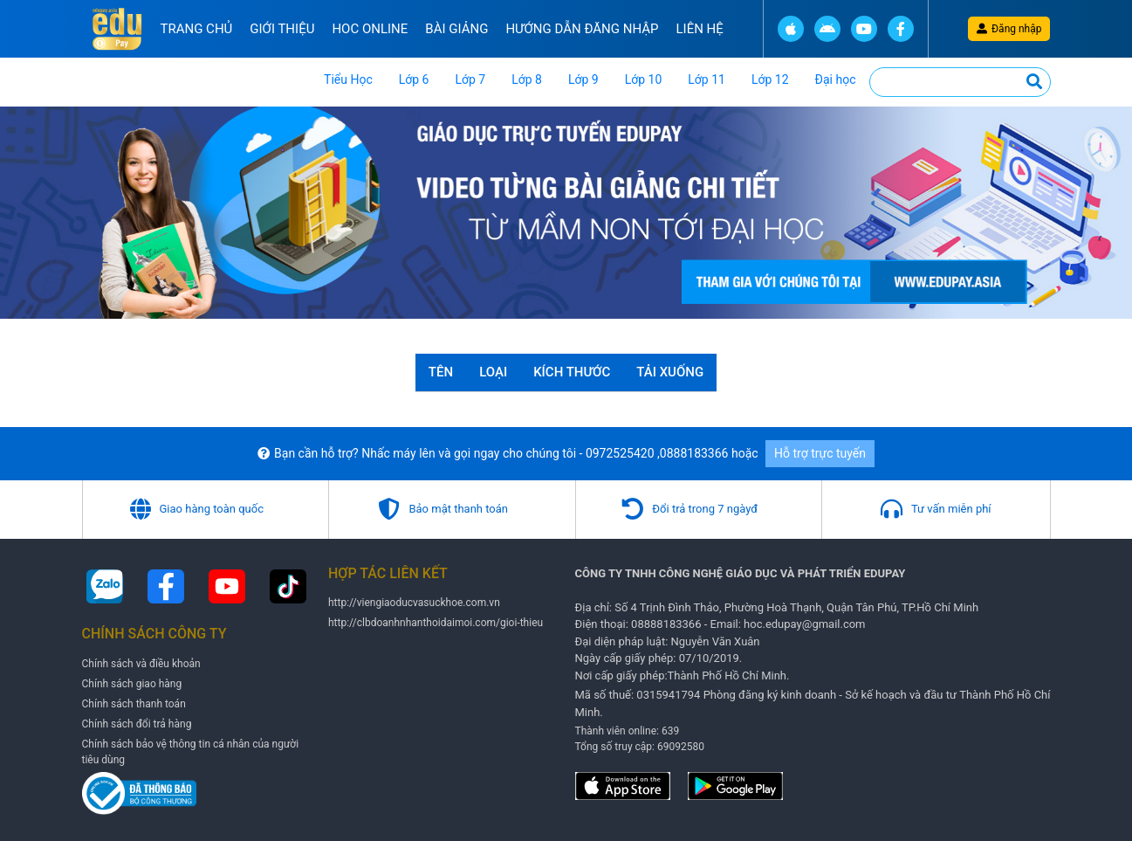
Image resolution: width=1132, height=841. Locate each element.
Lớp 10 (643, 79)
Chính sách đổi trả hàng (137, 724)
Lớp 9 (583, 79)
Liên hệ (700, 29)
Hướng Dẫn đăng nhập (581, 29)
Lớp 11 (706, 79)
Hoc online (370, 29)
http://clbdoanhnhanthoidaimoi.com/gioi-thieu (435, 623)
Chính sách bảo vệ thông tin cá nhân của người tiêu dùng (190, 752)
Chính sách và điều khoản (141, 664)
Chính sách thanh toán (134, 704)
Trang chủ (197, 29)
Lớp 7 (470, 79)
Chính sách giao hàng (132, 684)
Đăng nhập (1009, 29)
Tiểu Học (348, 79)
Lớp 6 (414, 79)
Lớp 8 (526, 79)
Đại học (835, 79)
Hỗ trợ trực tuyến (820, 453)
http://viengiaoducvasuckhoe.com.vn (414, 602)
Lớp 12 (770, 79)
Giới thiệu (282, 29)
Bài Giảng (456, 29)
